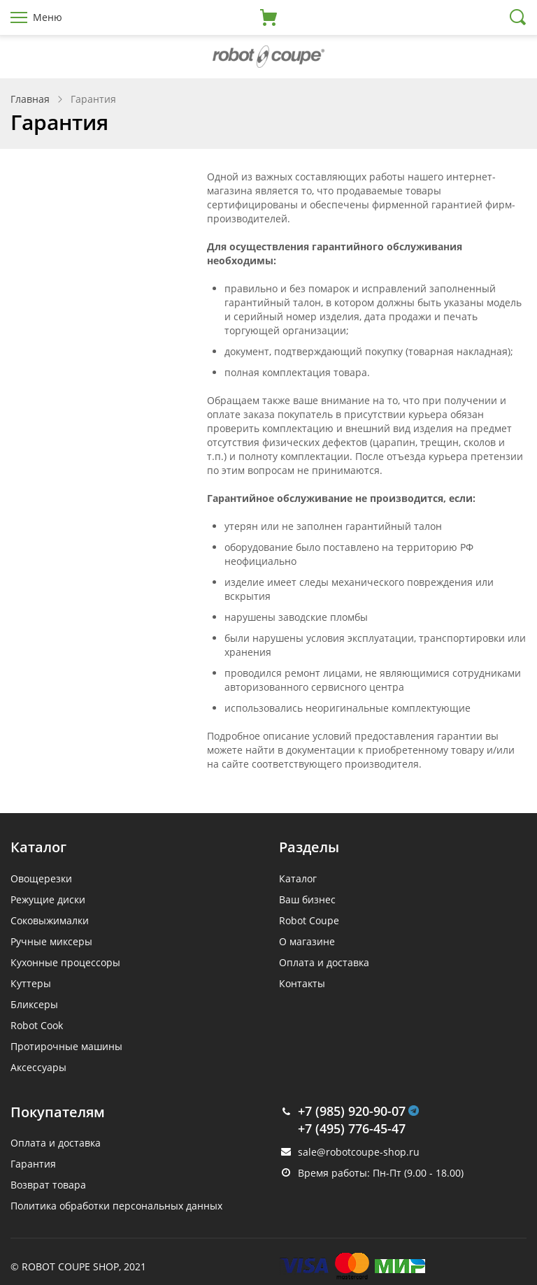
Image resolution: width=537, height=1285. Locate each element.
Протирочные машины (66, 1046)
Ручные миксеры (51, 941)
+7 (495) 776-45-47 (352, 1128)
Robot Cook (36, 1025)
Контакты (302, 983)
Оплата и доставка (324, 962)
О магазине (307, 941)
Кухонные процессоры (65, 962)
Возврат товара (48, 1184)
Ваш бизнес (307, 899)
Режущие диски (47, 899)
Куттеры (30, 983)
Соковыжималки (49, 920)
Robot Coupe (309, 920)
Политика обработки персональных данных (116, 1205)
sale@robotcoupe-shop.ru (359, 1151)
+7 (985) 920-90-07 (352, 1111)
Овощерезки (41, 878)
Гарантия (33, 1163)
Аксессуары (38, 1067)
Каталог (298, 878)
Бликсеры (34, 1004)
